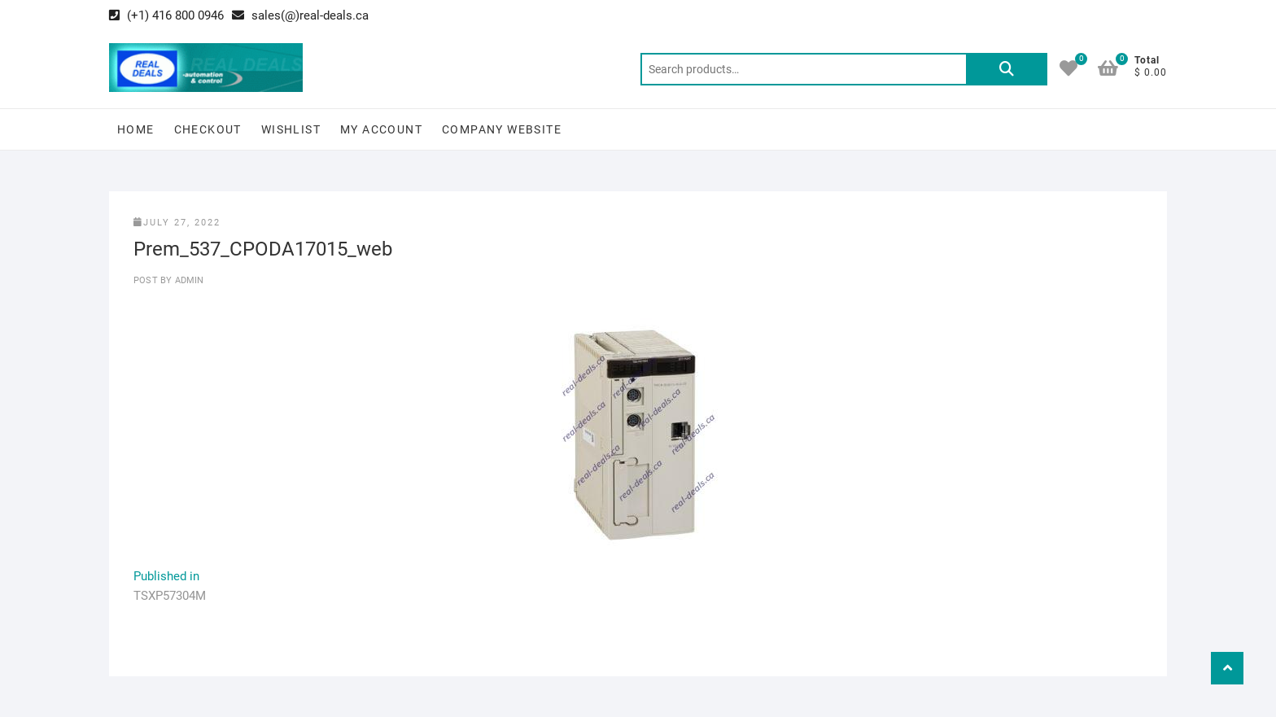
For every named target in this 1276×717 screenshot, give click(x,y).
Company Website (502, 129)
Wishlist (291, 129)
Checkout (208, 129)
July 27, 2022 (177, 222)
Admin (187, 280)
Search (1006, 69)
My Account (381, 129)
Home (136, 129)
